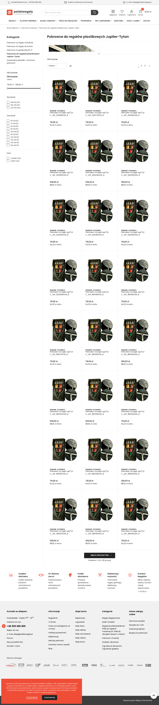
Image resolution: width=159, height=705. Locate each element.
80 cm (14, 126)
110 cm (14, 134)
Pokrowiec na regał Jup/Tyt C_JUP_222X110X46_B (97, 233)
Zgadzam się (49, 697)
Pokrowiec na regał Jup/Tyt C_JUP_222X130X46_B (133, 173)
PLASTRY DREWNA (28, 21)
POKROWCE (86, 21)
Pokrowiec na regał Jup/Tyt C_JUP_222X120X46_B (62, 233)
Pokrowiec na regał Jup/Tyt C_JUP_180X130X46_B (97, 412)
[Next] (149, 66)
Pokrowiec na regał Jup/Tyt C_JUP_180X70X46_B (62, 353)
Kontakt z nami (13, 646)
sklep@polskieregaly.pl (142, 2)
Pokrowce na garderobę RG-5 (19, 50)
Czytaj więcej (32, 697)
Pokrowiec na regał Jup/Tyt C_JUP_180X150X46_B (133, 353)
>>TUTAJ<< (142, 591)
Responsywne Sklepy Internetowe (137, 700)
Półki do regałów (68, 21)
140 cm (15, 142)
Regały (12, 21)
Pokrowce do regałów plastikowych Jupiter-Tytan (23, 55)
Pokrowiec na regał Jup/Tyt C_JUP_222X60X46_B (133, 113)
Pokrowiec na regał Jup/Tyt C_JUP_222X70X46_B (97, 113)
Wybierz (53, 66)
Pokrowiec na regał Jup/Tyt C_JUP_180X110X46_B (62, 472)
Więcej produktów (99, 555)
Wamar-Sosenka (57, 111)
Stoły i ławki (133, 21)
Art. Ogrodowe (102, 21)
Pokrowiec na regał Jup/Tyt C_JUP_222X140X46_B (97, 173)
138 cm (15, 102)
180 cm (15, 105)
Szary (15, 161)
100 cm (15, 131)
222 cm (15, 108)
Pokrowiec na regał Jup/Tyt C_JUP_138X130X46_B (97, 532)
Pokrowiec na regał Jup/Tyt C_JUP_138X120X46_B (133, 532)
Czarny (16, 158)
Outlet (146, 21)
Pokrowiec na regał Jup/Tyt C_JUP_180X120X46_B (133, 412)
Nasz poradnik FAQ (15, 642)
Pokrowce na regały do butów (20, 46)
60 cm (14, 121)
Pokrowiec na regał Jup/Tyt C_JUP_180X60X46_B (97, 353)
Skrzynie (118, 21)
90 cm (14, 129)
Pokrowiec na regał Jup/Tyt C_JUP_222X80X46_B (62, 113)
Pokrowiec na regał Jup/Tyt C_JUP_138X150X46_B (133, 472)
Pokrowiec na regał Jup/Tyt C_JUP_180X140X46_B (62, 412)
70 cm (14, 123)
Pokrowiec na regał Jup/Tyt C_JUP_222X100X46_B (133, 233)
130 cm (15, 140)
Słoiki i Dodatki (47, 21)
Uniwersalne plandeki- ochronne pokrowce (21, 61)
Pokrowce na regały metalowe (20, 42)
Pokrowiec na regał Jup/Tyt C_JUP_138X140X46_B (62, 532)
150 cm (15, 145)
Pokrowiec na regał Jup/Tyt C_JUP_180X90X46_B (97, 293)
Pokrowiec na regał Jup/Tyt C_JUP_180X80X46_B (133, 293)
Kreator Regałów (142, 575)
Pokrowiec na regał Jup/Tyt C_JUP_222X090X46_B (62, 293)
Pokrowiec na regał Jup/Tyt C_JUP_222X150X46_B (62, 173)
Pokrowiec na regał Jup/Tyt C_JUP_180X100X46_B (97, 472)
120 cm (15, 137)
